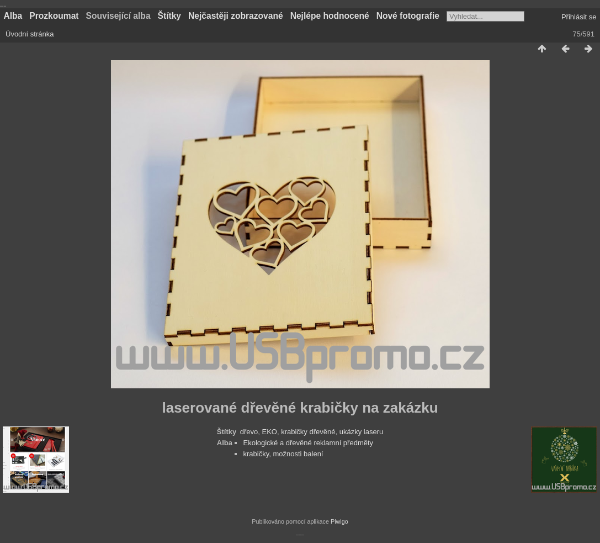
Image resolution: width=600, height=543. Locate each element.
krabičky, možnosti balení (283, 454)
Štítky (169, 15)
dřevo (249, 432)
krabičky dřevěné (308, 432)
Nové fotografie (407, 15)
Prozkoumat (53, 15)
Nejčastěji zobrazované (235, 15)
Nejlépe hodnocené (329, 15)
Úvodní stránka (30, 34)
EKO (269, 432)
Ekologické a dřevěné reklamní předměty (308, 443)
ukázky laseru (361, 432)
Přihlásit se (579, 17)
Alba (13, 15)
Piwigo (339, 521)
